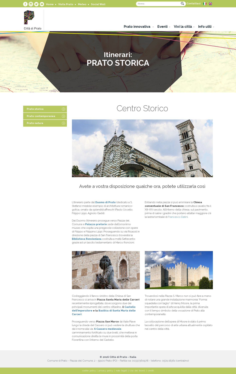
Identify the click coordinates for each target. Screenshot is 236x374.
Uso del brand (137, 370)
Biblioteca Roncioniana (87, 238)
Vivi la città (183, 27)
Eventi (162, 27)
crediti (151, 370)
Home (50, 4)
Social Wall (98, 4)
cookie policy (89, 370)
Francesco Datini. (178, 216)
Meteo (82, 4)
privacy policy (106, 370)
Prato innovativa (137, 27)
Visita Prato (65, 4)
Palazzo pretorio (96, 224)
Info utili (205, 27)
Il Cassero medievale (107, 328)
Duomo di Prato (105, 202)
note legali (121, 370)
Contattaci (194, 3)
